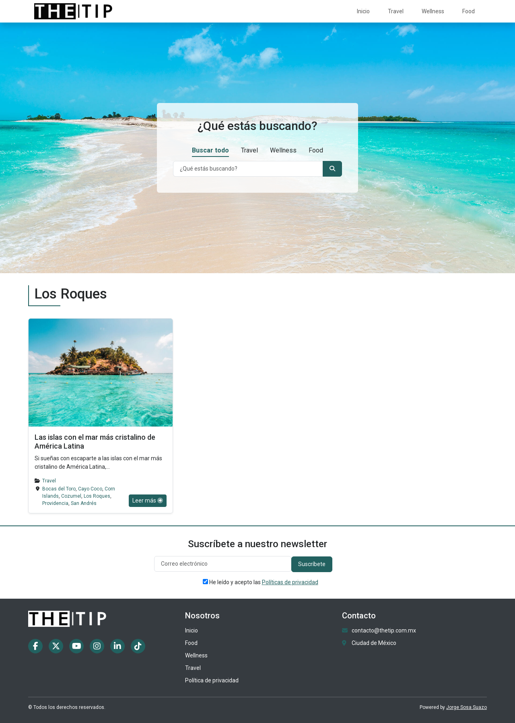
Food (468, 11)
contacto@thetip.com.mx (384, 630)
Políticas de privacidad (290, 582)
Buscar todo (210, 150)
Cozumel (71, 496)
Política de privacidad (212, 680)
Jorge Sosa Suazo (466, 707)
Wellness (433, 11)
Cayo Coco (90, 489)
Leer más (147, 500)
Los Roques (97, 496)
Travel (396, 11)
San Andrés (84, 503)
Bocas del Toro (59, 489)
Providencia (55, 503)
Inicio (363, 11)
